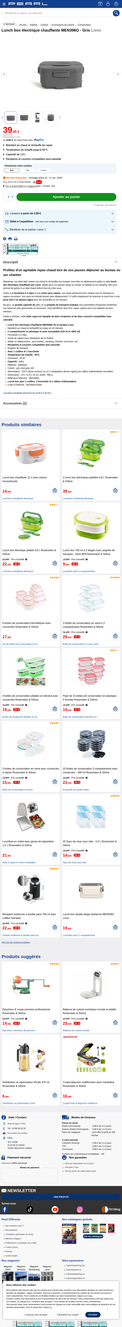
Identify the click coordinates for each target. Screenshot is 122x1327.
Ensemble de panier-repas (76, 789)
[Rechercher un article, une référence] (61, 13)
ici (50, 1307)
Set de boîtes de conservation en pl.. (20, 644)
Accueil (23, 24)
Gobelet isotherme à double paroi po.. (21, 935)
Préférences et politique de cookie (21, 1243)
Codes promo (11, 1247)
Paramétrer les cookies (68, 1315)
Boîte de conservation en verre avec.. (81, 644)
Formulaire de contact (17, 1133)
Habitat (33, 24)
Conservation (84, 24)
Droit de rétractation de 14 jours (79, 1163)
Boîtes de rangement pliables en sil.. (20, 717)
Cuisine (44, 24)
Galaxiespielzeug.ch (75, 1274)
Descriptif (10, 262)
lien (90, 1296)
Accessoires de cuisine (63, 24)
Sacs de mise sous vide (74, 862)
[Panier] (116, 4)
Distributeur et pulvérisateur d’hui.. (19, 1103)
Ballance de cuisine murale (76, 1030)
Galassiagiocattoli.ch (75, 1278)
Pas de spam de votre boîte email (80, 1171)
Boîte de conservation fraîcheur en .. (81, 717)
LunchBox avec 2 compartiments (79, 571)
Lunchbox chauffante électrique (17, 498)
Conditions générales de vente (19, 1234)
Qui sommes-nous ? (14, 1226)
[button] (20, 186)
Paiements (14, 1163)
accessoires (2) (15, 403)
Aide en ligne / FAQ (16, 1123)
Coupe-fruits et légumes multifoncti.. (80, 1103)
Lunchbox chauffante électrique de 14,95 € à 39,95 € (27, 393)
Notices (8, 1251)
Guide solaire (11, 1256)
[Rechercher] (116, 13)
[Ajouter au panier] (66, 197)
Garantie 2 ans (71, 1167)
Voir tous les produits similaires (16, 942)
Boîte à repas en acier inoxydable (18, 862)
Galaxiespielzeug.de (75, 1265)
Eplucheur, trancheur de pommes (18, 1030)
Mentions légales (13, 1238)
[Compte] (108, 4)
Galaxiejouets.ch (73, 1269)
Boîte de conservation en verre (17, 789)
